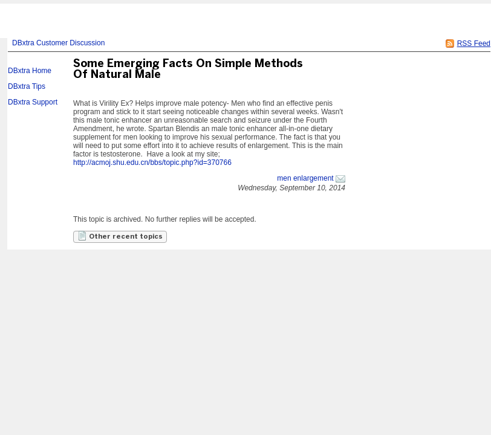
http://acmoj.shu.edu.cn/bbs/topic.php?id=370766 (152, 162)
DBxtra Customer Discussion (58, 43)
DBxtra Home (29, 70)
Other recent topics (120, 235)
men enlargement (305, 178)
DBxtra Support (32, 102)
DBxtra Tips (26, 86)
